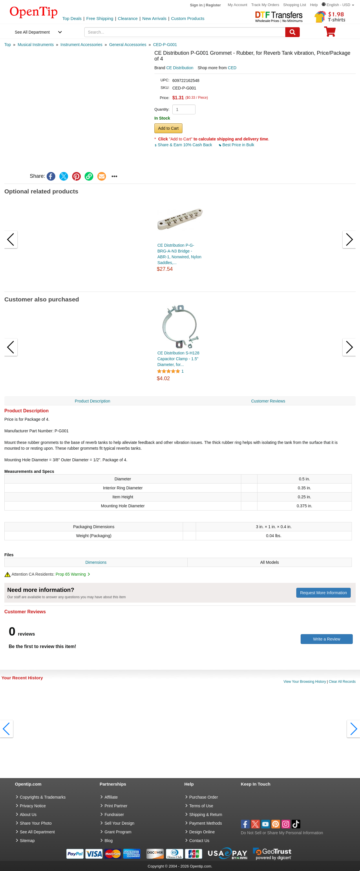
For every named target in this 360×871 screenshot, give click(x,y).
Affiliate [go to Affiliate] (111, 797)
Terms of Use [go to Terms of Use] (201, 806)
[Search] (292, 32)
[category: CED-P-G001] (165, 44)
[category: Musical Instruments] (36, 44)
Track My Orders (265, 5)
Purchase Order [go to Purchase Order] (203, 797)
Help (314, 5)
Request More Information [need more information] (323, 592)
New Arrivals (154, 18)
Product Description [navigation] (92, 401)
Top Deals (72, 18)
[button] (338, 5)
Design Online (202, 832)
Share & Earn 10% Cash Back (183, 144)
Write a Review (326, 639)
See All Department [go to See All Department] (37, 832)
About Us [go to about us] (28, 814)
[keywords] (185, 32)
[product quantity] (183, 109)
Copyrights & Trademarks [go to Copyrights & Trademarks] (43, 797)
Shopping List (294, 5)
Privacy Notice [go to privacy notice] (33, 806)
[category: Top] (7, 44)
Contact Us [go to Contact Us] (199, 840)
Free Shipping (99, 18)
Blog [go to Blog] (109, 840)
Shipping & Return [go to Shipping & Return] (205, 814)
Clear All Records (342, 682)
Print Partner (116, 806)
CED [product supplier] (232, 67)
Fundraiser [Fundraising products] (114, 814)
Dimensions (96, 562)
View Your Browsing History (305, 682)
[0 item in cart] (330, 33)
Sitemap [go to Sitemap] (27, 840)
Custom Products (187, 18)
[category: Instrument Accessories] (82, 44)
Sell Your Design (119, 823)
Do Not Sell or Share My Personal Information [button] (282, 832)
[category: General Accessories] (127, 44)
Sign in (196, 5)
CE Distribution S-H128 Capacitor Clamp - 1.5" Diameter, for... (179, 359)
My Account (237, 5)
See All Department (32, 32)
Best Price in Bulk (236, 144)
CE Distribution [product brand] (179, 67)
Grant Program (118, 832)
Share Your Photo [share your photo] (36, 823)
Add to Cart (168, 128)
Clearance (128, 18)
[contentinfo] (33, 12)
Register (213, 5)
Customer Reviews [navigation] (268, 401)
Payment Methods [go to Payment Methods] (205, 823)
